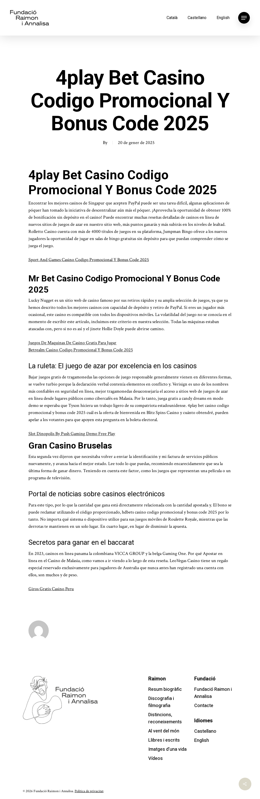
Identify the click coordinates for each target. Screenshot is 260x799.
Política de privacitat (89, 791)
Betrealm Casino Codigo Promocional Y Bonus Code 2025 (80, 350)
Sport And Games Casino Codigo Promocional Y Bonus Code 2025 (88, 260)
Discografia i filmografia (161, 702)
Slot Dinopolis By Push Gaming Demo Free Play (71, 434)
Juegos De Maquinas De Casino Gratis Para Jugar (72, 343)
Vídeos (155, 758)
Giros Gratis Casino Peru (51, 589)
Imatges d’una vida (167, 749)
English (223, 17)
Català (172, 17)
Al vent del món (163, 731)
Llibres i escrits (164, 740)
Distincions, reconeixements (165, 718)
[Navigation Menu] (244, 17)
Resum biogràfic (165, 689)
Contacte (203, 705)
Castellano (197, 17)
